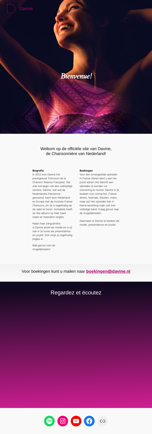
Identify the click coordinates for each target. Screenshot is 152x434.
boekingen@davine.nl (108, 271)
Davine (26, 8)
